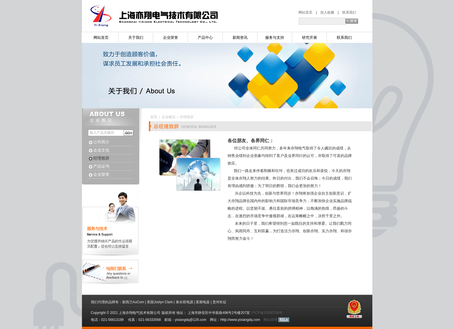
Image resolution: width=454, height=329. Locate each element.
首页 (153, 117)
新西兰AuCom (133, 302)
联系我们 (349, 12)
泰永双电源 (184, 302)
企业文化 (101, 150)
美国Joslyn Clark (160, 302)
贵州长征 (219, 302)
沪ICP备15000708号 (267, 313)
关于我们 (135, 37)
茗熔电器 (203, 302)
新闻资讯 (240, 37)
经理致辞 (101, 158)
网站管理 (270, 320)
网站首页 (307, 12)
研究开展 (309, 37)
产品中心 (205, 37)
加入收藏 (325, 12)
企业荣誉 (170, 37)
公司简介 (101, 142)
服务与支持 (274, 37)
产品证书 (101, 166)
